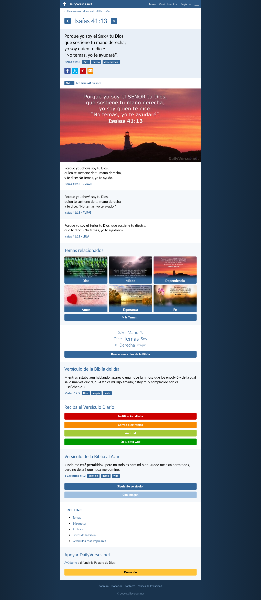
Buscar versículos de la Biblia (130, 354)
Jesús (107, 393)
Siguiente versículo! (130, 486)
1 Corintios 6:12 (75, 476)
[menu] (196, 5)
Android (130, 433)
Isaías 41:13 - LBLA (76, 236)
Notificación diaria (130, 416)
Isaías (107, 11)
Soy (144, 338)
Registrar (186, 4)
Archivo (78, 529)
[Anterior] (67, 21)
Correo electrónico (130, 425)
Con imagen (130, 495)
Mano (132, 332)
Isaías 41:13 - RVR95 (78, 212)
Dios (85, 62)
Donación (130, 572)
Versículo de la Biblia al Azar (91, 456)
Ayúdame (70, 563)
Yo (141, 332)
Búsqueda (79, 523)
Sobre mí (104, 586)
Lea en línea (88, 83)
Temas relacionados (83, 250)
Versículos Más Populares (89, 541)
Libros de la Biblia (92, 11)
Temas (152, 4)
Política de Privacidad (149, 586)
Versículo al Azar (168, 4)
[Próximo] (114, 21)
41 (113, 11)
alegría (96, 393)
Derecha (127, 345)
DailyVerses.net (72, 11)
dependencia (111, 62)
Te (116, 345)
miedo (96, 62)
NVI (69, 83)
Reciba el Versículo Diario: (90, 407)
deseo (105, 475)
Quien (122, 332)
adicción (93, 475)
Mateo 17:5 (72, 393)
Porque (141, 345)
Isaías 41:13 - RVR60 (78, 184)
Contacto (130, 586)
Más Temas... (130, 317)
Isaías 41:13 (72, 62)
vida (115, 475)
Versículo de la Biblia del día (91, 369)
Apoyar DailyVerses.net (87, 555)
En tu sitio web (130, 442)
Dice (118, 338)
